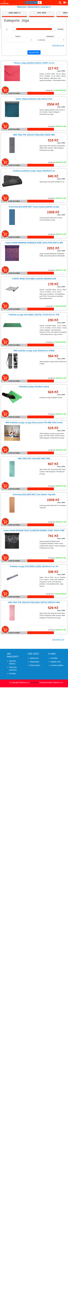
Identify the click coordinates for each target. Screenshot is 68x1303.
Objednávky (34, 662)
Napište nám (56, 662)
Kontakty (46, 7)
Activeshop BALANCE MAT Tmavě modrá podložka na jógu (34, 207)
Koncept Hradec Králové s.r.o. (51, 682)
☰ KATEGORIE (5, 2)
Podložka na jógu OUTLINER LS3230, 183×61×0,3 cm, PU (34, 566)
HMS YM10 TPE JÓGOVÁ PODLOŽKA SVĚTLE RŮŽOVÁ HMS (34, 602)
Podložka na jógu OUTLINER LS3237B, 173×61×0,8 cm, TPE (34, 315)
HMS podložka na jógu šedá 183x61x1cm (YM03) (34, 351)
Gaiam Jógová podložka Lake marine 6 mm (34, 99)
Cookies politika (57, 665)
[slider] (14, 29)
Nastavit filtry (34, 52)
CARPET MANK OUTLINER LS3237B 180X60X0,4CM (34, 279)
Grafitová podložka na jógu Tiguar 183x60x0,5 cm (34, 171)
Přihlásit (21, 7)
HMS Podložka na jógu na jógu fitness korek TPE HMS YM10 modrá (34, 423)
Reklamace (34, 658)
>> (61, 45)
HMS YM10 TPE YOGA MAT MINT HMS (34, 458)
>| (63, 45)
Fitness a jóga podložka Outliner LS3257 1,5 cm (34, 63)
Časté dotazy (35, 665)
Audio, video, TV (14, 13)
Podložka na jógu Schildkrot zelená (34, 387)
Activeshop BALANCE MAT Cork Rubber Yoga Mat (34, 494)
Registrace (34, 7)
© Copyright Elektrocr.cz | (19, 682)
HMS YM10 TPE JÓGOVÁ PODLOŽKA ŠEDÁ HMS (34, 135)
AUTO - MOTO (41, 13)
